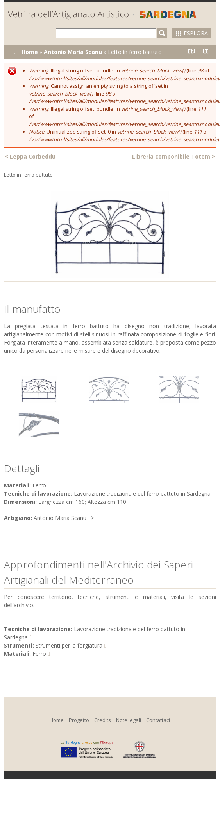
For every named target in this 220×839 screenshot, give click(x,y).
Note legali (128, 720)
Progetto (79, 720)
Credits (102, 720)
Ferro (39, 653)
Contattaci (158, 720)
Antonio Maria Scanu (73, 52)
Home (29, 52)
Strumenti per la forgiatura (69, 645)
